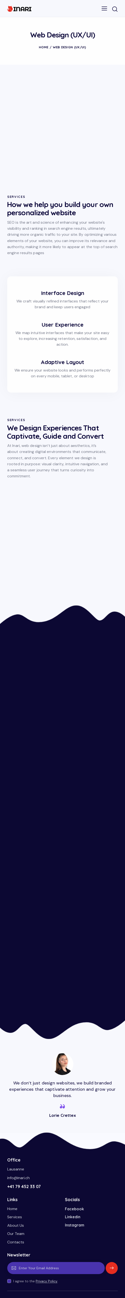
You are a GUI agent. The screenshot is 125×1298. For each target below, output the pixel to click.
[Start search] (115, 9)
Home (43, 47)
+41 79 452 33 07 (24, 1186)
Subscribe (112, 1270)
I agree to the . (35, 1281)
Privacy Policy (46, 1281)
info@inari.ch (18, 1177)
